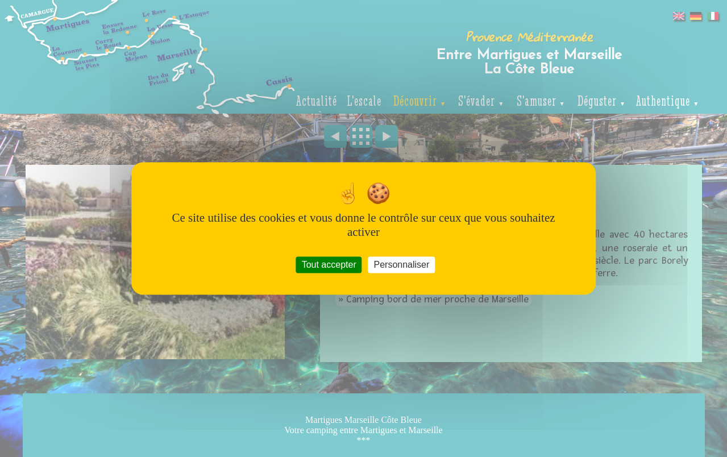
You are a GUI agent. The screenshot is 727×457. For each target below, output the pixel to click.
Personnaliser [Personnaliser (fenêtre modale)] (401, 264)
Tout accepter (329, 264)
